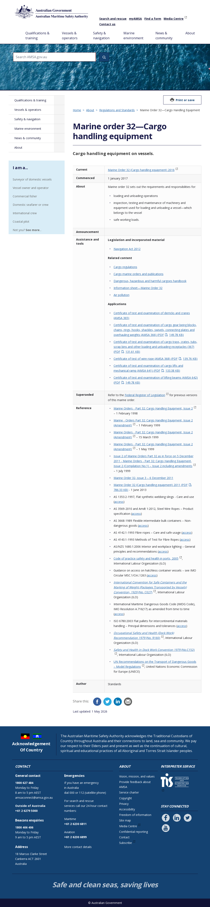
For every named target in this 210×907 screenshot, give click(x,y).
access (118, 502)
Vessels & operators (70, 35)
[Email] (128, 702)
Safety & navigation (101, 35)
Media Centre (174, 19)
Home (16, 30)
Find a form (152, 19)
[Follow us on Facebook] (166, 818)
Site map (125, 820)
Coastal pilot (21, 221)
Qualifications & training (37, 35)
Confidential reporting (133, 832)
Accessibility (127, 809)
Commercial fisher (25, 196)
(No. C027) (150, 587)
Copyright (125, 798)
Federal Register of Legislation (145, 395)
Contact (124, 837)
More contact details (78, 847)
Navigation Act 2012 (127, 249)
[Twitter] (107, 702)
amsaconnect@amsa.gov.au (34, 797)
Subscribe (125, 843)
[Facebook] (97, 702)
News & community (163, 35)
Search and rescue (113, 19)
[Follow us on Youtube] (166, 828)
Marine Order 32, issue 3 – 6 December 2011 (143, 478)
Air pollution (121, 295)
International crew (25, 213)
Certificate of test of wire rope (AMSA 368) (155, 359)
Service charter (129, 792)
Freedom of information (135, 815)
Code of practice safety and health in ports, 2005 (146, 558)
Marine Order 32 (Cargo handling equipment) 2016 (141, 170)
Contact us (107, 24)
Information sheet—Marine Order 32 (138, 288)
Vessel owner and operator (31, 188)
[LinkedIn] (118, 702)
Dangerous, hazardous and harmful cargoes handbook (150, 281)
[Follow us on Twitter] (188, 818)
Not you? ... (27, 230)
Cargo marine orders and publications (138, 274)
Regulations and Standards (117, 110)
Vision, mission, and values (137, 776)
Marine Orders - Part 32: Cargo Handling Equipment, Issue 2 (153, 408)
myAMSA (135, 19)
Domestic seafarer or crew (30, 205)
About (190, 33)
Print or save (185, 100)
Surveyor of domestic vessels (32, 179)
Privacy (124, 804)
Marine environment (133, 35)
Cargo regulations (125, 267)
